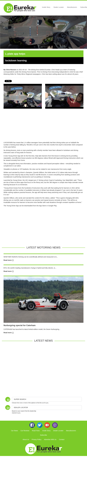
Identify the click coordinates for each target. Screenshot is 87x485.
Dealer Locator (58, 7)
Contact (61, 439)
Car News (14, 431)
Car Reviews (25, 431)
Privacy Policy (36, 439)
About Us (26, 439)
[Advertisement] (43, 125)
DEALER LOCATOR (21, 407)
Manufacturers (72, 7)
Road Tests (36, 431)
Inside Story (46, 7)
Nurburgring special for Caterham (20, 325)
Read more (9, 260)
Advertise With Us (50, 439)
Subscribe (43, 435)
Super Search (20, 399)
